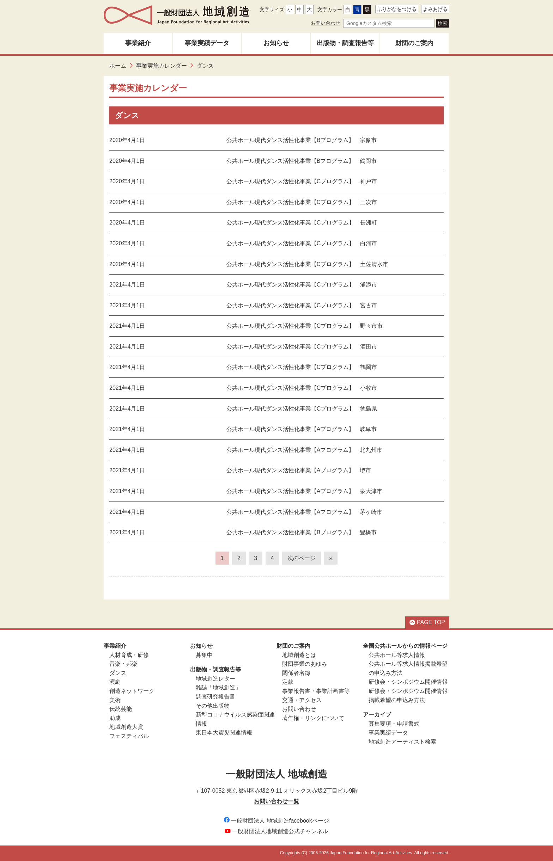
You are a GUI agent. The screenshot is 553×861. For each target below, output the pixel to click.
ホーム (117, 66)
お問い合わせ (325, 23)
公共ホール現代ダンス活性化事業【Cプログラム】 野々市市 (304, 326)
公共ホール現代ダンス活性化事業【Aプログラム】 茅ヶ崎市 (304, 512)
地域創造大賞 (126, 727)
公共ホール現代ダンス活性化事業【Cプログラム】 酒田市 (301, 347)
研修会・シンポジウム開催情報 (408, 682)
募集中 (204, 655)
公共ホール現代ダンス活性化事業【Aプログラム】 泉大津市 (304, 491)
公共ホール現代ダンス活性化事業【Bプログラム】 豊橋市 (301, 532)
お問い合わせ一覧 (276, 801)
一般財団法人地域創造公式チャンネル (276, 831)
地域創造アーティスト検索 (402, 742)
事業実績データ (207, 43)
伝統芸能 (120, 709)
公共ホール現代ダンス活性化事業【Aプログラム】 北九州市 (304, 450)
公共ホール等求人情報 (397, 655)
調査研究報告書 (215, 697)
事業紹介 (138, 43)
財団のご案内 (414, 43)
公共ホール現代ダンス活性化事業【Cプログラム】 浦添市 (301, 285)
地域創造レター (215, 679)
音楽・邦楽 (123, 664)
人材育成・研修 (129, 655)
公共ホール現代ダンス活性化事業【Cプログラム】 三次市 (301, 202)
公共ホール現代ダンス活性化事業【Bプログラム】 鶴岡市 (301, 161)
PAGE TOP (427, 622)
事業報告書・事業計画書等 (316, 691)
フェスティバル (129, 736)
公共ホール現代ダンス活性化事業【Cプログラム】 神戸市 (301, 181)
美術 (115, 700)
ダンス (117, 673)
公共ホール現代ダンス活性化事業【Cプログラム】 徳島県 (301, 409)
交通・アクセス (302, 700)
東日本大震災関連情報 (224, 733)
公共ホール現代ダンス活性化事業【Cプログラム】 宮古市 (301, 305)
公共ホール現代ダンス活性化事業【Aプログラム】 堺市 (298, 470)
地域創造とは (299, 655)
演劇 (115, 682)
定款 (287, 682)
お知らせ (276, 43)
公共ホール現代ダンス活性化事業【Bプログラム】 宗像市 (301, 140)
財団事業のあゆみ (304, 664)
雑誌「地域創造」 (218, 687)
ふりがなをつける (397, 9)
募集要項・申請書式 (394, 724)
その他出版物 (213, 706)
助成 (115, 718)
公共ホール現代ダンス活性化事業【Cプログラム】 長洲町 (301, 223)
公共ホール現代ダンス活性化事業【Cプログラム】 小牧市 (301, 388)
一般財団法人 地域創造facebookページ (276, 821)
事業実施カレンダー (161, 66)
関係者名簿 (296, 673)
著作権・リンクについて (313, 718)
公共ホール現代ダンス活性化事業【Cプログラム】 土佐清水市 (307, 264)
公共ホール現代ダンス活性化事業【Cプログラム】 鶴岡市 (301, 367)
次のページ (301, 558)
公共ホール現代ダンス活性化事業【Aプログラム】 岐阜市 (301, 429)
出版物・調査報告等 (345, 43)
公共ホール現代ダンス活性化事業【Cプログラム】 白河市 (301, 243)
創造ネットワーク (131, 691)
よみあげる (435, 9)
